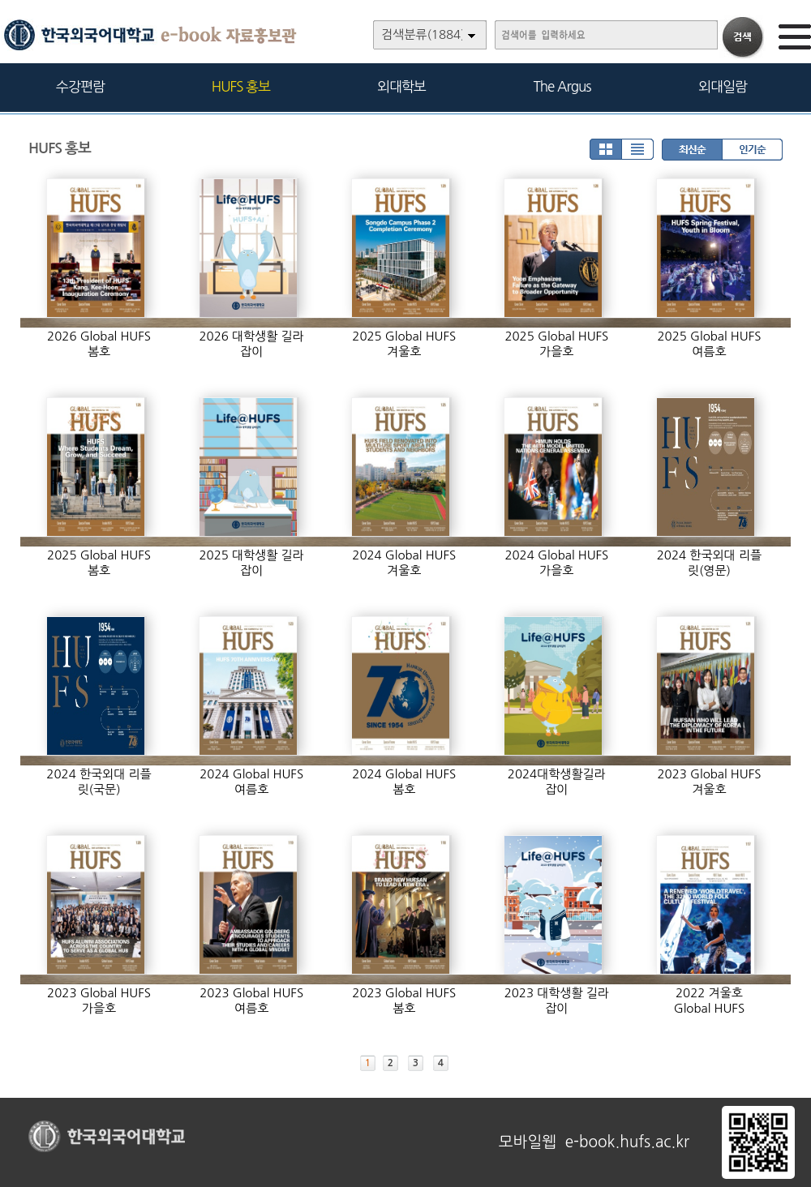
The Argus (562, 86)
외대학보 (401, 86)
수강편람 (80, 86)
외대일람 (722, 86)
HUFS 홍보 (241, 86)
